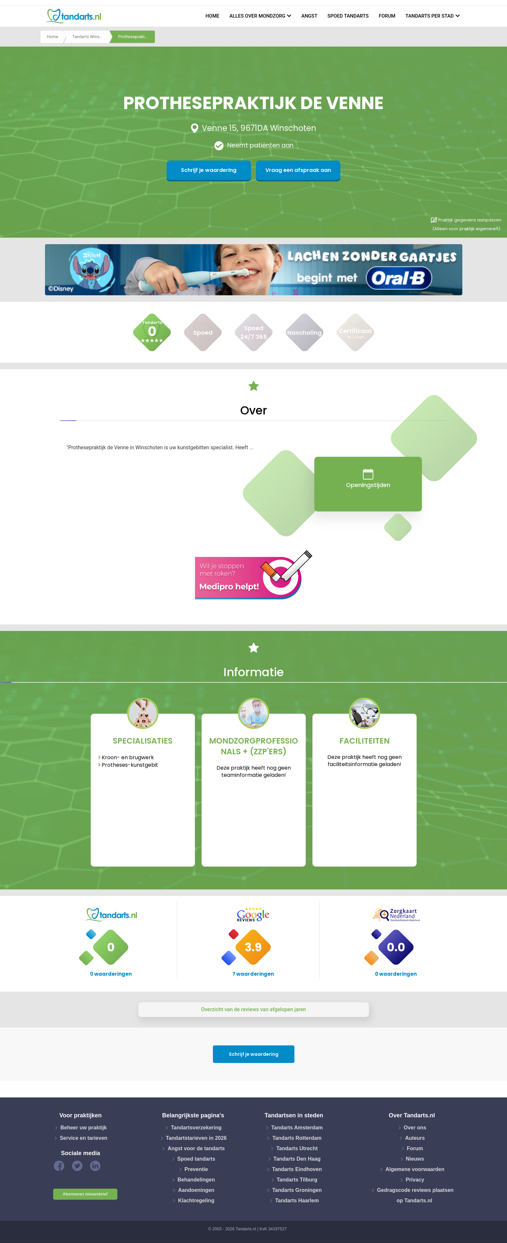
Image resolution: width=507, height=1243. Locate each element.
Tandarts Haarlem (297, 1200)
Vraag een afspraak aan (285, 170)
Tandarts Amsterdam (297, 1127)
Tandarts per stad (430, 16)
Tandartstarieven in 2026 (196, 1138)
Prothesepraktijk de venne (136, 37)
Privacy (415, 1179)
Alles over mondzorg (258, 16)
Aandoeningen (196, 1190)
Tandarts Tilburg (297, 1179)
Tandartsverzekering (196, 1127)
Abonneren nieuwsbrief (85, 1194)
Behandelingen (196, 1179)
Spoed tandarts (347, 16)
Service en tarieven (83, 1138)
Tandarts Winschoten (90, 37)
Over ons (415, 1127)
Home (212, 16)
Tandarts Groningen (297, 1190)
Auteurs (415, 1138)
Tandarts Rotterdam (296, 1138)
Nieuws (415, 1159)
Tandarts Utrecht (297, 1148)
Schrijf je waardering (222, 170)
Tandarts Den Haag (297, 1159)
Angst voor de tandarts (196, 1148)
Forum (387, 16)
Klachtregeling (196, 1200)
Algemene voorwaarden (414, 1169)
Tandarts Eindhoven (297, 1169)
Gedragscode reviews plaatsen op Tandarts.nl (415, 1195)
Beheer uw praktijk (83, 1127)
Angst (309, 16)
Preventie (196, 1169)
